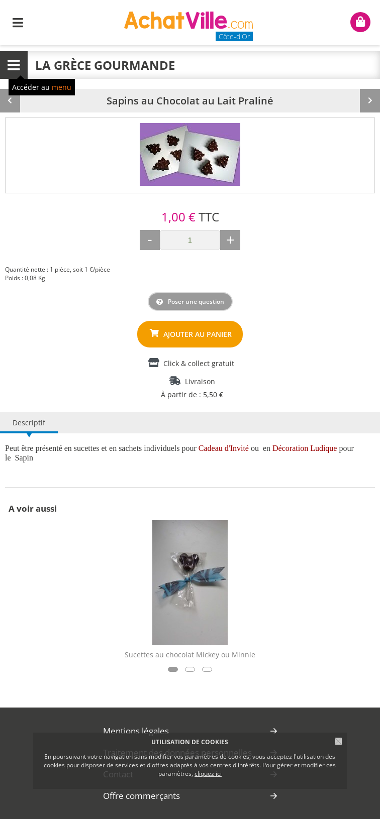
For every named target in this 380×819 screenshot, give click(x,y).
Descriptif (29, 422)
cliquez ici (208, 773)
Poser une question (196, 301)
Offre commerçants (141, 795)
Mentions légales (136, 731)
